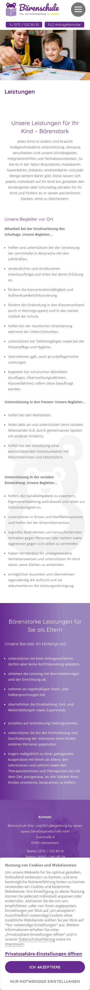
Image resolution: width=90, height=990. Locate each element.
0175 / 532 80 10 (51, 851)
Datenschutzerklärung (37, 939)
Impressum (14, 943)
